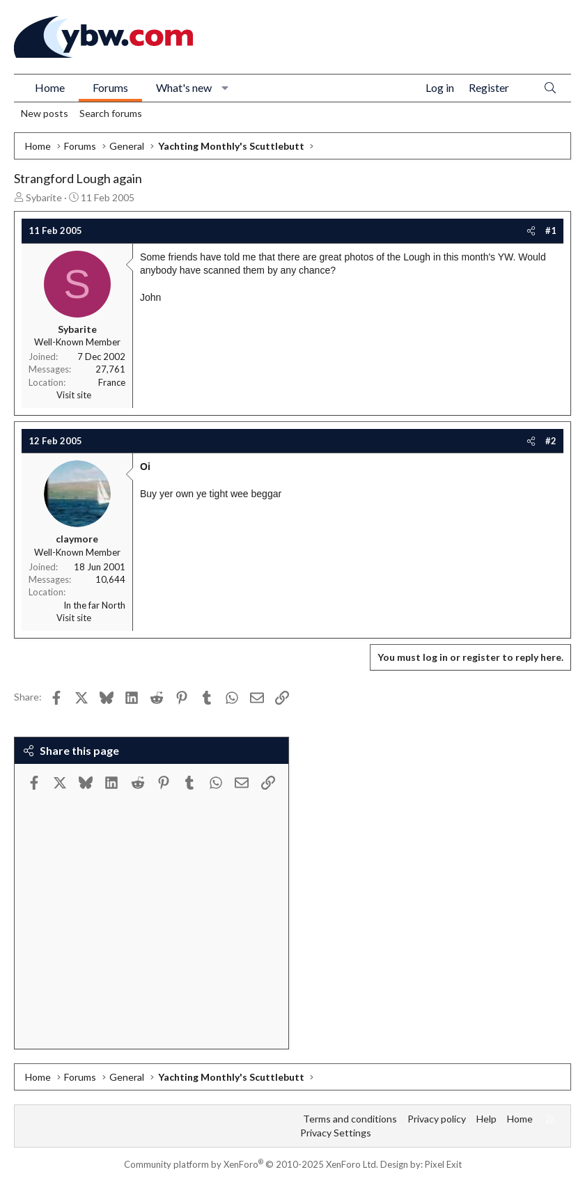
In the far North (94, 605)
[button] (225, 88)
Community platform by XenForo (251, 1164)
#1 (550, 230)
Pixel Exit (443, 1164)
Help (486, 1119)
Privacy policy (436, 1119)
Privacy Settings (335, 1133)
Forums (110, 87)
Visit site (73, 394)
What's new (184, 87)
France (111, 382)
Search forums (110, 113)
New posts (44, 113)
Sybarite (44, 197)
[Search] (550, 88)
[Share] (531, 230)
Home (50, 87)
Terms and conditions (350, 1119)
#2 (550, 440)
